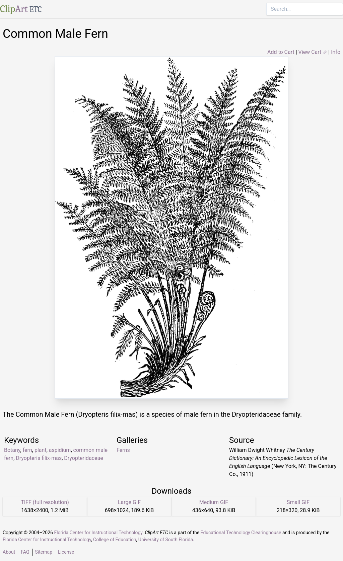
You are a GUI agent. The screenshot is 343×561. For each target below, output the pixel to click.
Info (335, 52)
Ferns (123, 450)
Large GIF (129, 502)
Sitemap (43, 552)
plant (41, 450)
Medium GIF (213, 502)
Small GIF (298, 502)
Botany (12, 450)
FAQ (25, 552)
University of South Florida (165, 539)
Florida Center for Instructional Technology (98, 532)
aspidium (60, 450)
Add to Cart (280, 52)
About (9, 552)
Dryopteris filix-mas (39, 458)
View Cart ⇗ (312, 52)
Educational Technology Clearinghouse (241, 532)
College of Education (114, 539)
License (66, 552)
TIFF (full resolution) (45, 502)
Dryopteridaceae (83, 458)
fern (27, 450)
